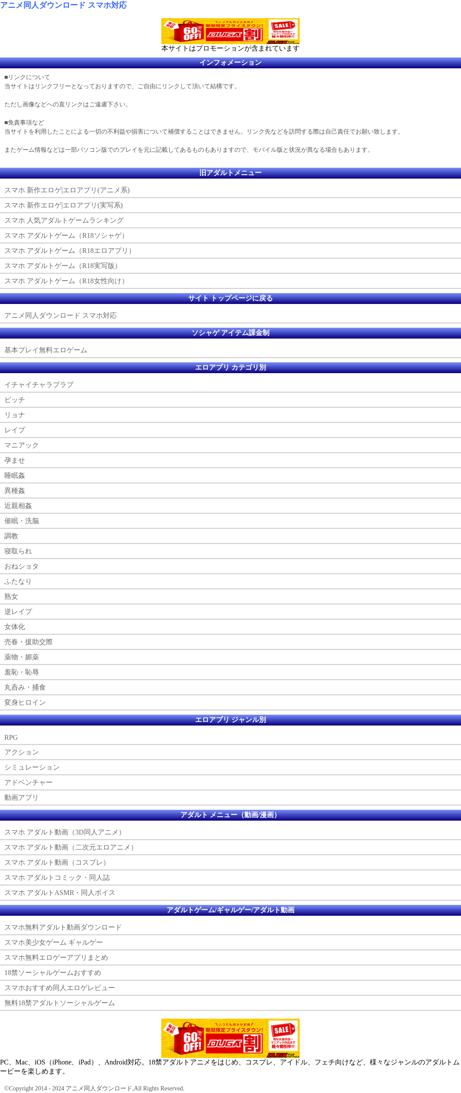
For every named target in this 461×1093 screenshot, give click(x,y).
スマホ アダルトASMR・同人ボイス (59, 892)
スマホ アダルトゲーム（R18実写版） (63, 265)
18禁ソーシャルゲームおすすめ (52, 972)
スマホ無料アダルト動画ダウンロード (63, 927)
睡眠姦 (14, 475)
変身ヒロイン (25, 702)
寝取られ (18, 551)
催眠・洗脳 (21, 520)
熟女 (11, 596)
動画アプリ (21, 797)
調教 (11, 536)
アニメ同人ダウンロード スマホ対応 (63, 5)
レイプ (14, 430)
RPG (11, 737)
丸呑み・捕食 (25, 687)
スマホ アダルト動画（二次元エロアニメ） (71, 847)
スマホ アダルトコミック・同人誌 (57, 877)
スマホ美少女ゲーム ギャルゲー (53, 942)
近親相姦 (18, 505)
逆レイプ (18, 611)
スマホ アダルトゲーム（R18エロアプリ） (69, 250)
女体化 (14, 626)
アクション (21, 752)
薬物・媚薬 (21, 657)
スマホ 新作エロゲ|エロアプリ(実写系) (63, 205)
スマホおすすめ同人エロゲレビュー (59, 987)
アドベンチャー (28, 782)
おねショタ (21, 566)
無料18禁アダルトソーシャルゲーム (59, 1003)
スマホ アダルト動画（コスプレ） (57, 862)
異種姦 (14, 490)
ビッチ (14, 399)
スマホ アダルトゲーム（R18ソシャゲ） (66, 235)
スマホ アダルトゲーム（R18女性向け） (66, 280)
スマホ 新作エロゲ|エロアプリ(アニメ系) (67, 190)
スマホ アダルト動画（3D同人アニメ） (64, 832)
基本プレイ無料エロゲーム (45, 350)
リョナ (14, 415)
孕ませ (14, 460)
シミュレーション (32, 767)
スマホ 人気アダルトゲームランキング (64, 220)
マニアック (21, 445)
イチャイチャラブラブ (39, 384)
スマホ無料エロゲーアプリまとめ (56, 957)
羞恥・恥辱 (21, 672)
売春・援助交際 (28, 642)
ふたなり (18, 581)
